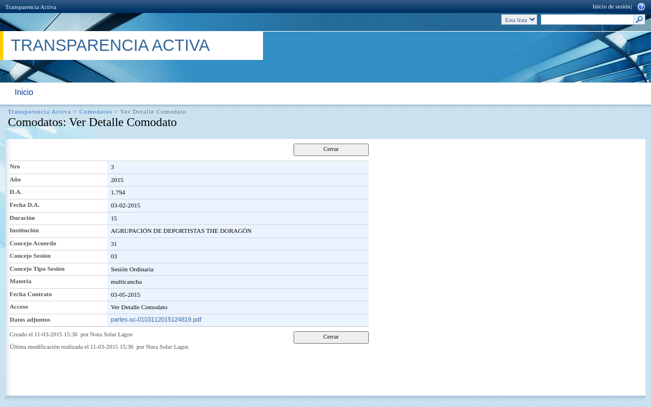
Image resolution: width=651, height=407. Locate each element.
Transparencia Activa (30, 7)
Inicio (24, 92)
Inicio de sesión (612, 6)
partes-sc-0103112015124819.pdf (156, 319)
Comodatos (95, 112)
